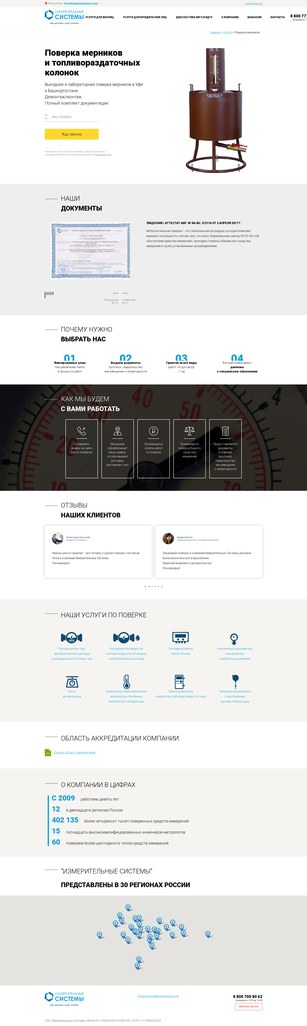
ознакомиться (103, 154)
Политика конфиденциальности (158, 996)
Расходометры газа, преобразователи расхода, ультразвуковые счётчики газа (71, 645)
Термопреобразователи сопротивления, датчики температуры (235, 688)
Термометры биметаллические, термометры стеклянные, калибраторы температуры (126, 688)
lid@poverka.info (253, 3)
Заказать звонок (248, 1006)
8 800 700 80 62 (247, 996)
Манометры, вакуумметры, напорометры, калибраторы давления (235, 645)
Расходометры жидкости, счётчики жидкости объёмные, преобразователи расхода (126, 645)
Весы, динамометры (71, 686)
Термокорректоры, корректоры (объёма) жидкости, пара (180, 686)
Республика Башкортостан (81, 3)
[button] (119, 915)
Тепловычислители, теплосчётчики (180, 643)
